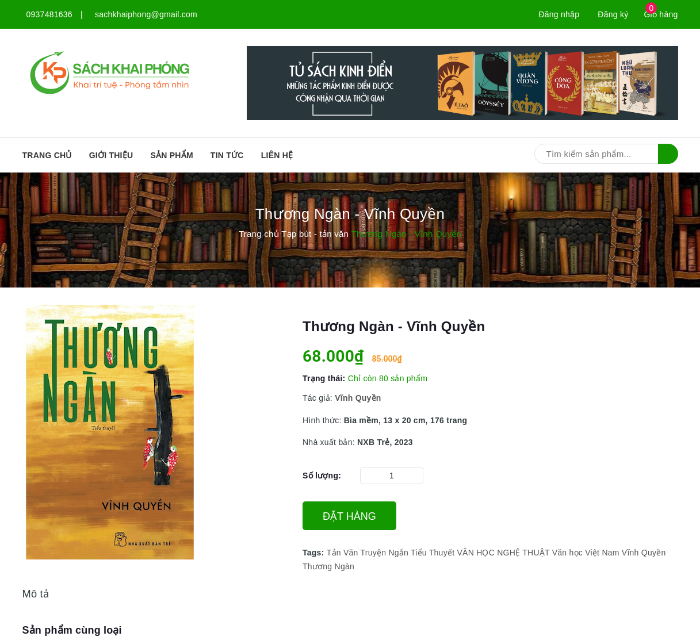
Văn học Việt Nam (585, 552)
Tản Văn (342, 552)
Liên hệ (277, 155)
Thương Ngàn (328, 566)
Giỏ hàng (661, 14)
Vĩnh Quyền (644, 552)
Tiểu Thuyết (432, 552)
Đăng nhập (558, 14)
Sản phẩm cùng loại (72, 630)
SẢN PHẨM (171, 155)
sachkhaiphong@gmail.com (146, 14)
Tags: (315, 552)
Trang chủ (47, 155)
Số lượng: (322, 475)
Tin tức (227, 155)
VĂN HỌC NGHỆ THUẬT (503, 552)
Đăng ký (613, 14)
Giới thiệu (111, 155)
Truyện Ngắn (384, 552)
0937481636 (49, 14)
